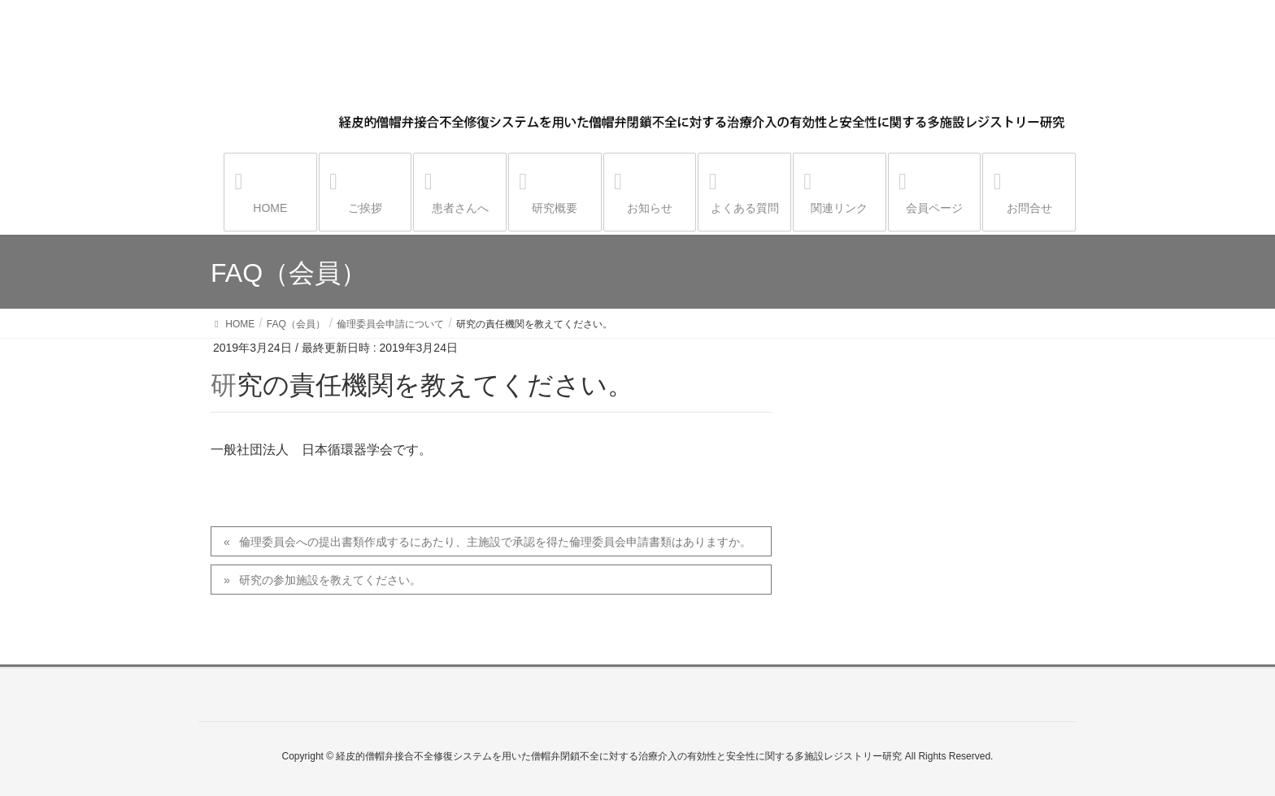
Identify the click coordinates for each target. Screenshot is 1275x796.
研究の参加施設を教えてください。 (330, 579)
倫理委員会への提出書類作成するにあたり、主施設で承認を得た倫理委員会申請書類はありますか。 (495, 541)
